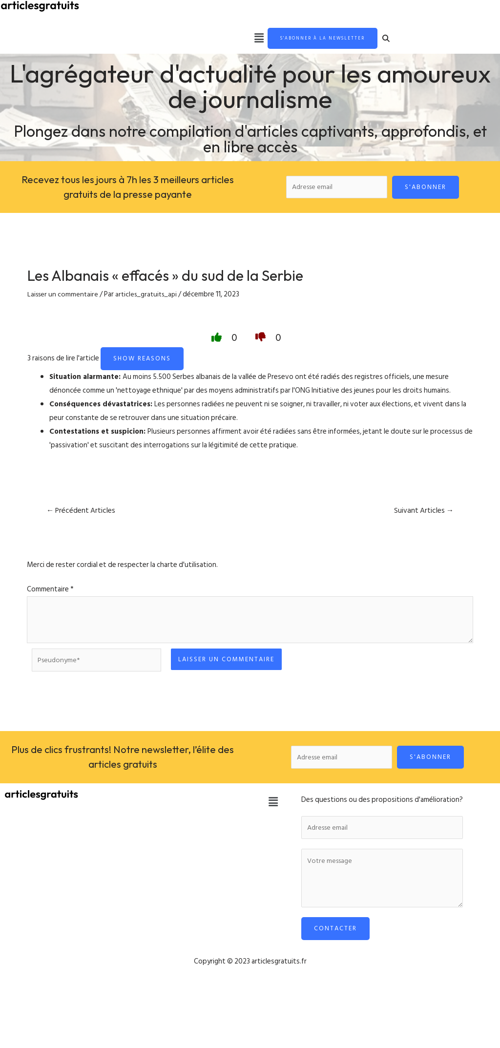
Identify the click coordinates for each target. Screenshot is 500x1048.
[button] (236, 39)
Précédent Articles (82, 515)
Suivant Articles (422, 515)
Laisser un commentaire (64, 298)
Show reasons (142, 362)
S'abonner (426, 189)
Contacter (335, 937)
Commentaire (50, 594)
